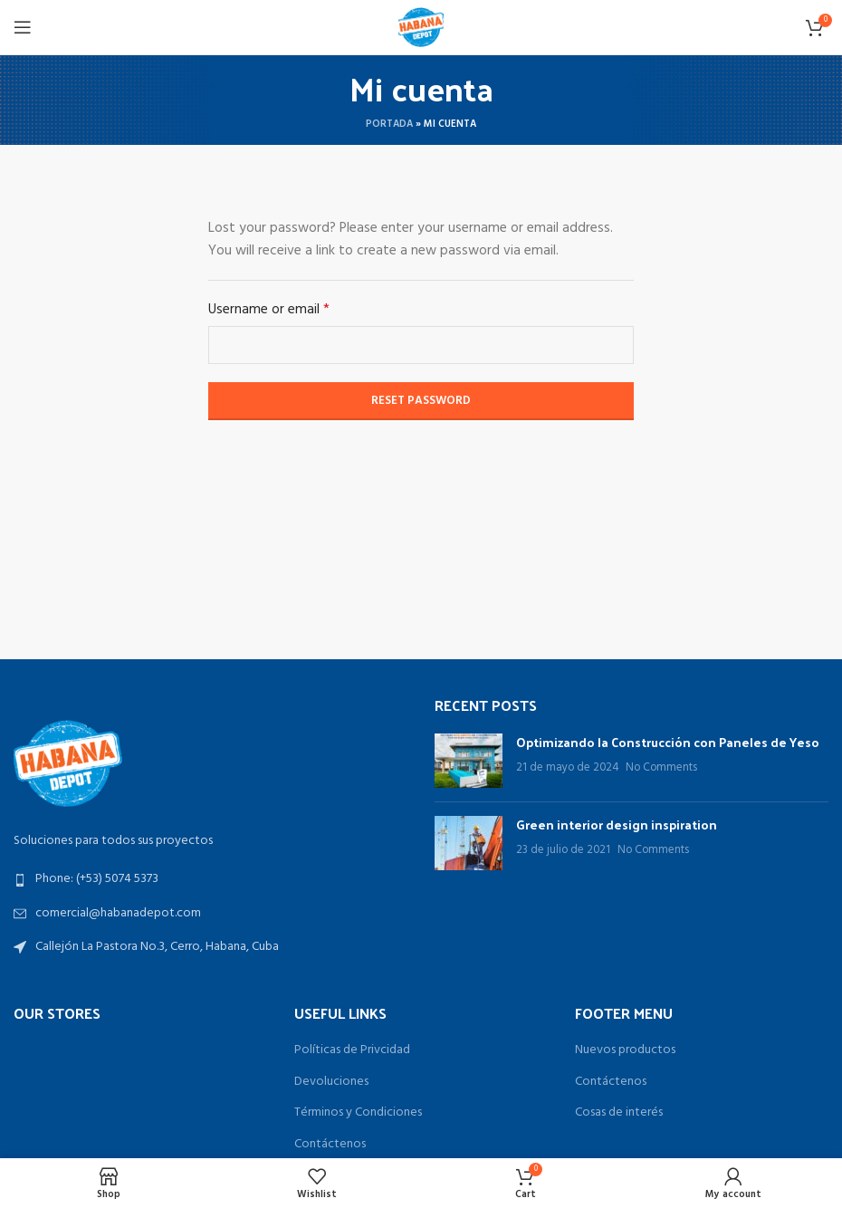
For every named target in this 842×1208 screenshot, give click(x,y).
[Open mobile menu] (23, 27)
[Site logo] (421, 27)
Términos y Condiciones (358, 1113)
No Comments (661, 768)
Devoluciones (331, 1082)
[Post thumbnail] (468, 760)
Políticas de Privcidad (352, 1050)
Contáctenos (330, 1145)
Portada (389, 124)
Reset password (421, 400)
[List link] (210, 879)
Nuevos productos (625, 1050)
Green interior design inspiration (616, 824)
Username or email (269, 310)
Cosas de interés (619, 1113)
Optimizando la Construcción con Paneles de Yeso (667, 742)
